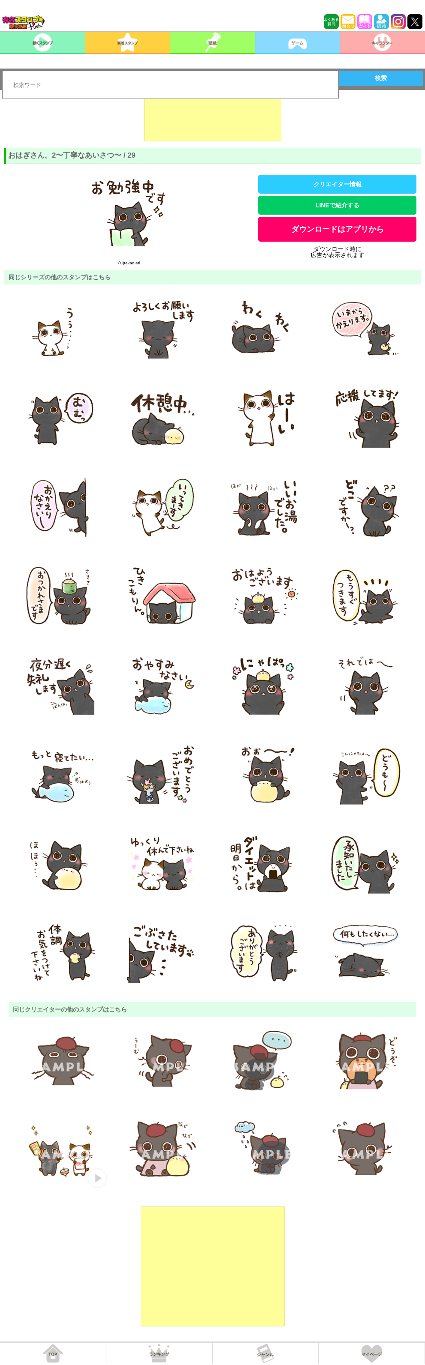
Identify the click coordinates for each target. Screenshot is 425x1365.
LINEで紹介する (337, 205)
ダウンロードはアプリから (337, 229)
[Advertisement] (212, 120)
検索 (381, 78)
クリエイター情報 (337, 184)
